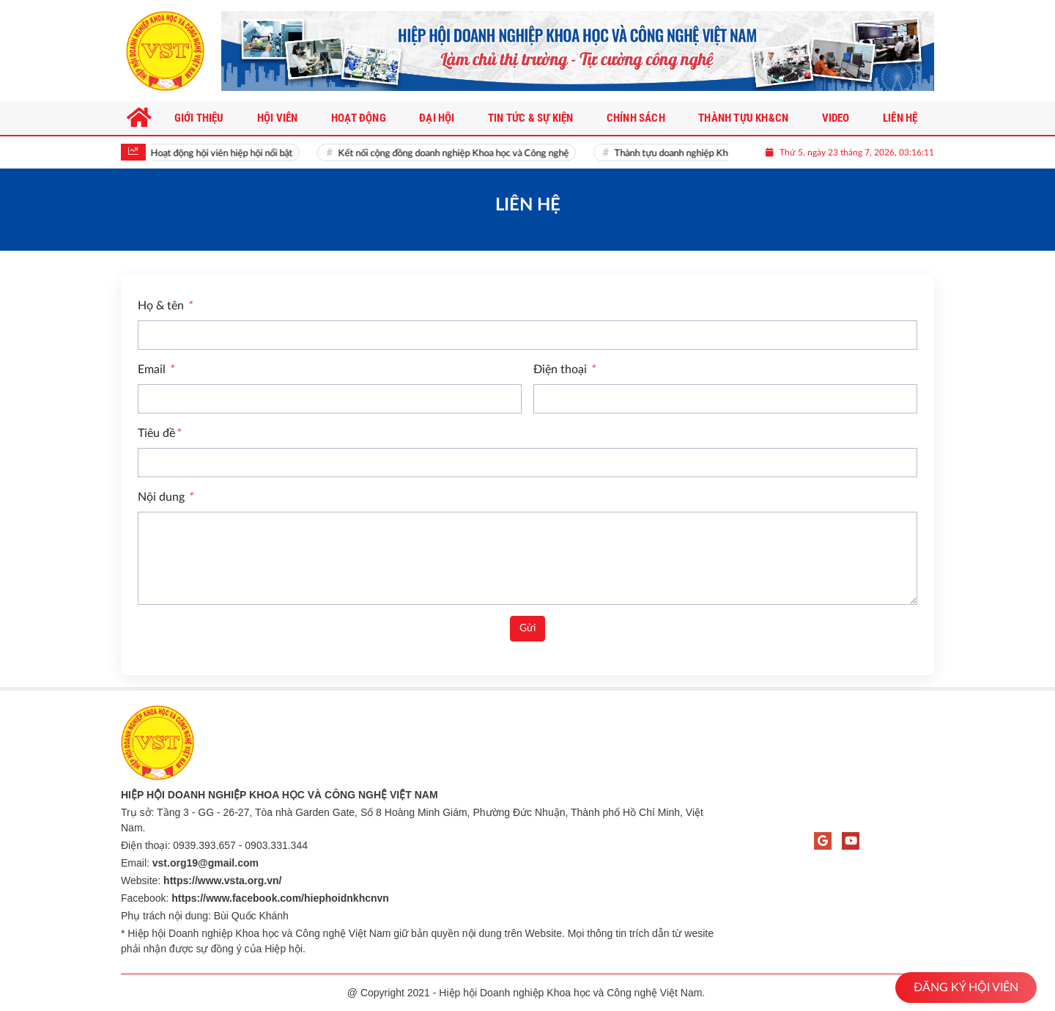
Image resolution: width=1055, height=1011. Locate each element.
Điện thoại (564, 369)
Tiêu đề (159, 433)
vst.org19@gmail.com (205, 863)
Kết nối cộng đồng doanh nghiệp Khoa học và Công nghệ (458, 153)
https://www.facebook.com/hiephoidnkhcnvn (280, 898)
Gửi (527, 628)
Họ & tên (165, 306)
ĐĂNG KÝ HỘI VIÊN (966, 987)
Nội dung (165, 497)
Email (156, 369)
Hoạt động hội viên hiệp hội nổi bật (226, 153)
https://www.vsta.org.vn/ (222, 880)
